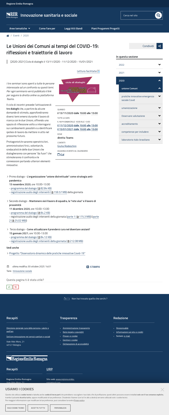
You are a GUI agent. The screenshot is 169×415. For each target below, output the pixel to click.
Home (8, 36)
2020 (26, 35)
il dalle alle (77, 125)
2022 (140, 65)
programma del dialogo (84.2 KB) (30, 213)
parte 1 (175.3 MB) (79, 217)
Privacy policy (79, 400)
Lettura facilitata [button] (88, 71)
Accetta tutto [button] (38, 408)
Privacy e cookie (70, 336)
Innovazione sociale (22, 271)
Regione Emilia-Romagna (19, 3)
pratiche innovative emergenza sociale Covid (141, 98)
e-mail (127, 336)
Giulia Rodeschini (66, 146)
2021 (140, 73)
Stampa (93, 267)
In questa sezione (127, 56)
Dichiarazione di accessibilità (76, 344)
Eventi (16, 35)
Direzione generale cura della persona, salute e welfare (27, 329)
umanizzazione (141, 108)
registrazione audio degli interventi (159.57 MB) (39, 192)
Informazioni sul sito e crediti (129, 332)
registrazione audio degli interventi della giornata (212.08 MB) (47, 241)
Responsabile (122, 328)
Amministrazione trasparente (76, 328)
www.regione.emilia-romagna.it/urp (60, 381)
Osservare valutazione (141, 116)
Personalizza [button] (60, 408)
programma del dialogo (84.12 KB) (31, 237)
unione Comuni (141, 88)
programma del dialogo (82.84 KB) (31, 188)
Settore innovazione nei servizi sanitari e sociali (28, 336)
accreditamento (141, 124)
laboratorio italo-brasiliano (141, 140)
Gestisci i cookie (70, 340)
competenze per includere (141, 132)
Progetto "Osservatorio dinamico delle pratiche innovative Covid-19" (47, 253)
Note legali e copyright (73, 332)
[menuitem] (21, 28)
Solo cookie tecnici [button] (15, 408)
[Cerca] (158, 15)
